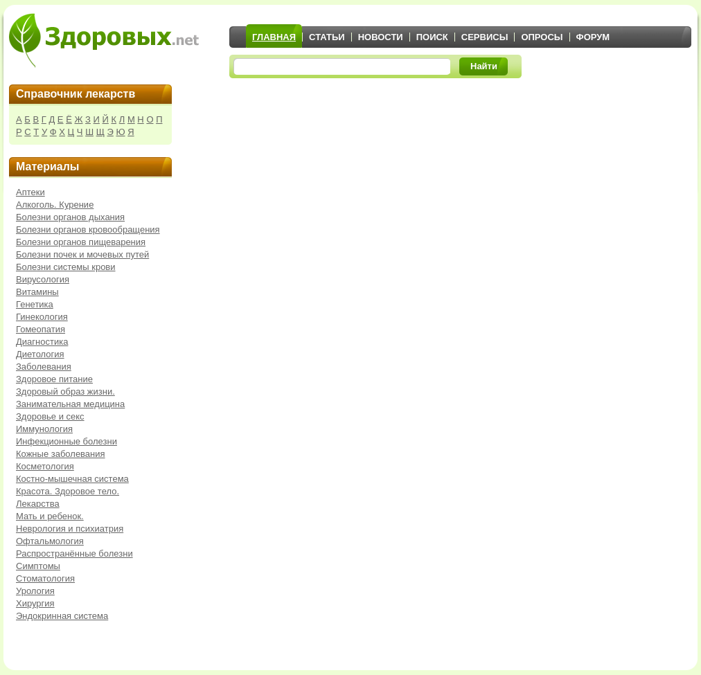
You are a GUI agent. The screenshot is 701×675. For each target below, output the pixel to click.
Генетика (34, 304)
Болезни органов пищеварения (80, 242)
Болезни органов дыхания (70, 217)
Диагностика (42, 341)
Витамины (37, 292)
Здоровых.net (104, 40)
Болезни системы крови (66, 267)
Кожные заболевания (60, 454)
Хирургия (35, 603)
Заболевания (43, 366)
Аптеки (30, 192)
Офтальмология (50, 541)
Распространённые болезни (74, 553)
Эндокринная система (62, 616)
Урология (35, 591)
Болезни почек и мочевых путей (82, 254)
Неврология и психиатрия (69, 528)
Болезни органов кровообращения (88, 229)
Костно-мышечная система (72, 479)
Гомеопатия (40, 329)
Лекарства (38, 503)
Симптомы (38, 566)
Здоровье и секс (50, 416)
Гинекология (42, 317)
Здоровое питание (54, 379)
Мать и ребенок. (50, 516)
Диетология (40, 354)
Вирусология (42, 279)
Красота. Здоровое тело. (67, 491)
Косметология (45, 466)
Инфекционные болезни (66, 441)
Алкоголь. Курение (55, 204)
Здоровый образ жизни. (65, 391)
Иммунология (44, 429)
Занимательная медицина (70, 404)
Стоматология (45, 578)
